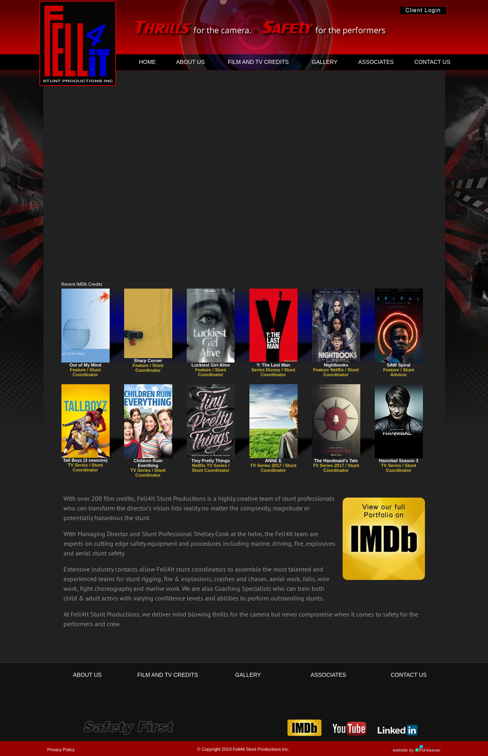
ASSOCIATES (376, 62)
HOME (147, 62)
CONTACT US (432, 62)
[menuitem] (147, 62)
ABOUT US (190, 62)
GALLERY (324, 62)
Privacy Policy (61, 749)
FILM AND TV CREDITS (258, 62)
